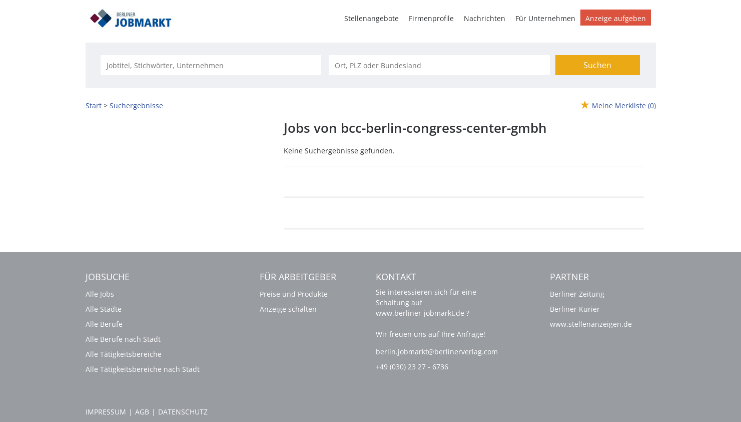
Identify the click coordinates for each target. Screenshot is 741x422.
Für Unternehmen (545, 18)
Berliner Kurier (575, 309)
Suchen (597, 65)
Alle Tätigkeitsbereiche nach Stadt (143, 369)
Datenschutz (183, 411)
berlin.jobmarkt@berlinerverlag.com (437, 351)
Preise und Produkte (294, 294)
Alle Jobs (100, 294)
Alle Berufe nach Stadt (123, 339)
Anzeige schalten (288, 309)
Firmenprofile (431, 18)
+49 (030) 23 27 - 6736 (412, 366)
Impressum (106, 411)
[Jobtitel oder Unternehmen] (211, 65)
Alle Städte (104, 309)
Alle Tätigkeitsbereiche (124, 354)
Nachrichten (484, 18)
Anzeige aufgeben (615, 18)
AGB (142, 411)
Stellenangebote (371, 18)
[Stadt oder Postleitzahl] (439, 65)
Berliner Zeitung (577, 294)
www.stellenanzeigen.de (591, 324)
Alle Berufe (104, 324)
